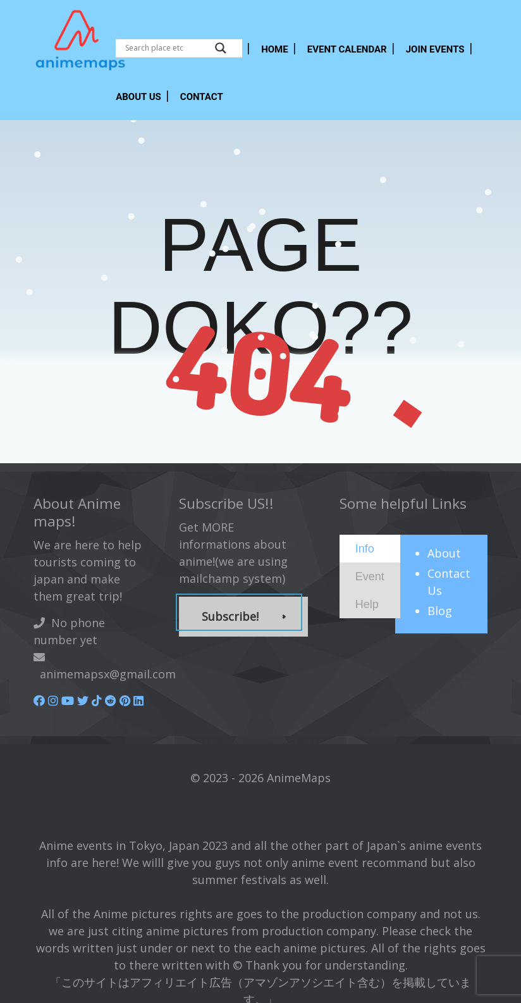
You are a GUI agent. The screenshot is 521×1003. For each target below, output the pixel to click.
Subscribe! (230, 616)
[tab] (370, 549)
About (444, 553)
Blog (439, 610)
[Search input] (167, 48)
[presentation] (364, 548)
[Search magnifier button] (221, 48)
